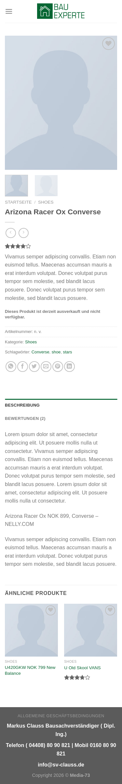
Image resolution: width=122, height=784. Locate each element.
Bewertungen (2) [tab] (25, 418)
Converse (40, 352)
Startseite (18, 202)
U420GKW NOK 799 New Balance (30, 670)
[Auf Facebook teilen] (22, 366)
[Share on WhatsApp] (11, 366)
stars (67, 352)
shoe (56, 352)
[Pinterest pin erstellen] (57, 366)
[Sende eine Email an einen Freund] (46, 366)
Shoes (46, 202)
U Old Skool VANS (82, 667)
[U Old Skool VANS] (90, 630)
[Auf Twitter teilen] (34, 366)
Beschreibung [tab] (22, 405)
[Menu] (9, 11)
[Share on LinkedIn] (69, 366)
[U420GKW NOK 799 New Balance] (31, 630)
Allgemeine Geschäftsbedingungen (61, 716)
